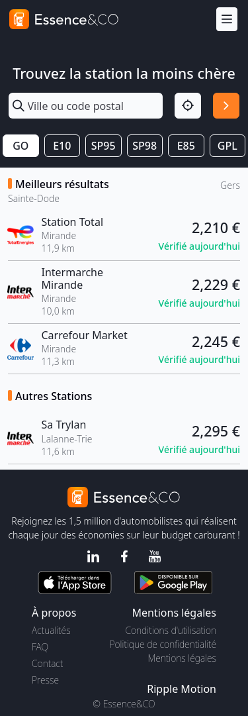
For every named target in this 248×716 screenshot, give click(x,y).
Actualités (51, 630)
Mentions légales (182, 658)
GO (20, 145)
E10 (62, 145)
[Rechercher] (226, 106)
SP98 (144, 145)
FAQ (40, 646)
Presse (45, 680)
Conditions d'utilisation (170, 630)
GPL (227, 145)
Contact (47, 663)
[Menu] (226, 19)
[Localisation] (188, 106)
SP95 (103, 145)
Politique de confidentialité (163, 644)
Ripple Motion (181, 689)
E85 (186, 145)
